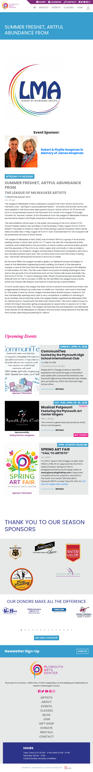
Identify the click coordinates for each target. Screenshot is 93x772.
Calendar (54, 2)
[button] (21, 629)
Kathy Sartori (17, 435)
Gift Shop (46, 724)
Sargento (29, 435)
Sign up (82, 651)
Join (80, 7)
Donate (46, 728)
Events (56, 7)
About (46, 702)
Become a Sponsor (46, 637)
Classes (69, 7)
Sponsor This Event (22, 393)
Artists (44, 7)
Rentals (46, 732)
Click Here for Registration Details (63, 483)
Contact (70, 2)
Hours (41, 2)
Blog (46, 715)
